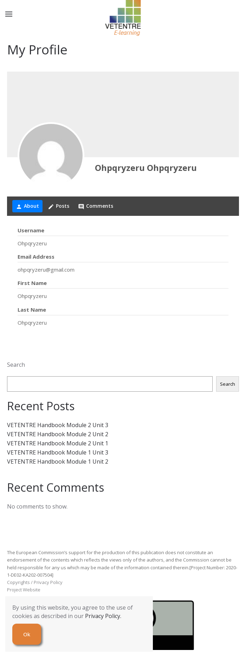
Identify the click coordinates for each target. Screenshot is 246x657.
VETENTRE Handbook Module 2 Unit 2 (57, 434)
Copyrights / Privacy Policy (35, 582)
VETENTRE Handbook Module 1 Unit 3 (57, 452)
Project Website (23, 589)
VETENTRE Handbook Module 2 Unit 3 (57, 425)
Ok (26, 634)
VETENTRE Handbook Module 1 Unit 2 (57, 461)
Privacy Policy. (103, 616)
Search (16, 365)
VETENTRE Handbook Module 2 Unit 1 (57, 443)
